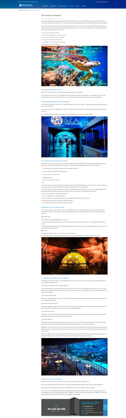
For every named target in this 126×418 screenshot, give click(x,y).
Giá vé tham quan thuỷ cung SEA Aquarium (53, 37)
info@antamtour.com (32, 1)
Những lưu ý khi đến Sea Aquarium (51, 44)
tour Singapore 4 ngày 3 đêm (58, 163)
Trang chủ (45, 6)
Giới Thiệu (53, 6)
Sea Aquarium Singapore (47, 104)
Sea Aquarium (80, 114)
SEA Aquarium (65, 23)
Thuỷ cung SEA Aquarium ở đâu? (51, 32)
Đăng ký (105, 1)
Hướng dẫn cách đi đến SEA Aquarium (52, 39)
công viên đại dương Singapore (65, 327)
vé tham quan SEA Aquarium (52, 174)
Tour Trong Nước (62, 6)
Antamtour (44, 109)
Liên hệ (84, 6)
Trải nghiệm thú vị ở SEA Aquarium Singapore (54, 42)
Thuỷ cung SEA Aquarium (51, 92)
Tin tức (71, 6)
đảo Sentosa (65, 219)
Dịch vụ (78, 6)
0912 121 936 (22, 1)
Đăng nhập (99, 1)
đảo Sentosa (62, 210)
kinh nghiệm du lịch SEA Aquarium (79, 280)
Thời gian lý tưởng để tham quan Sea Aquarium (54, 35)
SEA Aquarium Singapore (47, 210)
